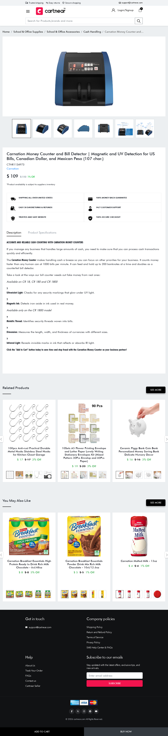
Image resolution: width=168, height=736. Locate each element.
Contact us (30, 684)
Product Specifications (42, 232)
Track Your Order (34, 674)
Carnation (13, 168)
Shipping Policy (95, 630)
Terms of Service (95, 640)
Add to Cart (42, 731)
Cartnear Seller (32, 689)
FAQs (28, 679)
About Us (30, 668)
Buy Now (126, 731)
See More (155, 389)
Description (14, 232)
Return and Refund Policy (99, 635)
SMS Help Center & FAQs (99, 650)
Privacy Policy (93, 645)
